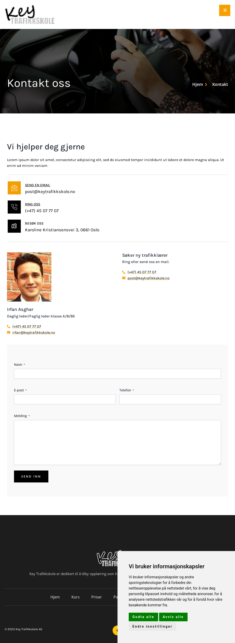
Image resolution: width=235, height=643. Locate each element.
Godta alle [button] (143, 617)
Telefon (126, 390)
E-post (20, 390)
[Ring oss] (14, 207)
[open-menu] (224, 10)
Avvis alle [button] (173, 617)
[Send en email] (14, 188)
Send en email (37, 185)
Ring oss (32, 204)
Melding (22, 416)
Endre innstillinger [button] (152, 626)
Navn (19, 364)
